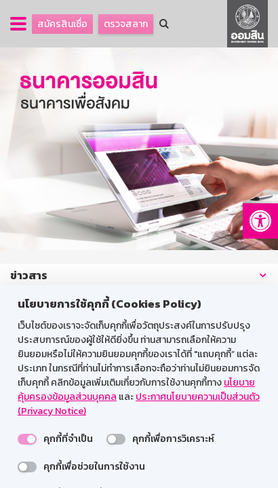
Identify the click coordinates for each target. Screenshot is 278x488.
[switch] (27, 439)
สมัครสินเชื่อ (62, 24)
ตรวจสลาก (126, 24)
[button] (260, 221)
